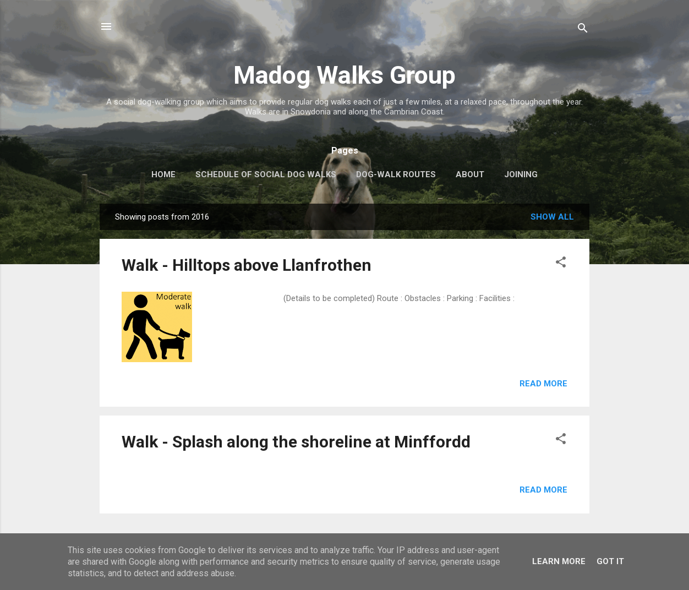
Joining (521, 174)
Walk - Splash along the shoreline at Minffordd (296, 441)
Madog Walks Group (344, 75)
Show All (552, 217)
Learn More (559, 561)
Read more (543, 384)
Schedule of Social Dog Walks (265, 174)
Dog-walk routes (396, 174)
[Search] (582, 30)
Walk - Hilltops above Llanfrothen (246, 265)
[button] (560, 263)
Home (163, 174)
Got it (610, 561)
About (470, 174)
